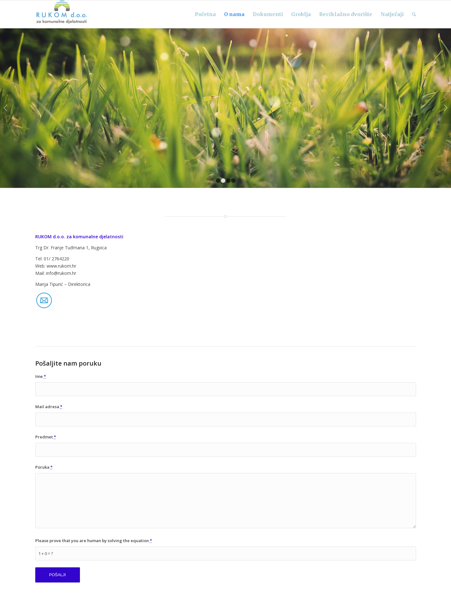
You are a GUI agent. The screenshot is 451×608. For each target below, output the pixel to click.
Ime (40, 376)
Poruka (44, 467)
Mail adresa (48, 406)
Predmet (45, 437)
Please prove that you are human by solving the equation (93, 540)
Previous (5, 108)
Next (445, 108)
